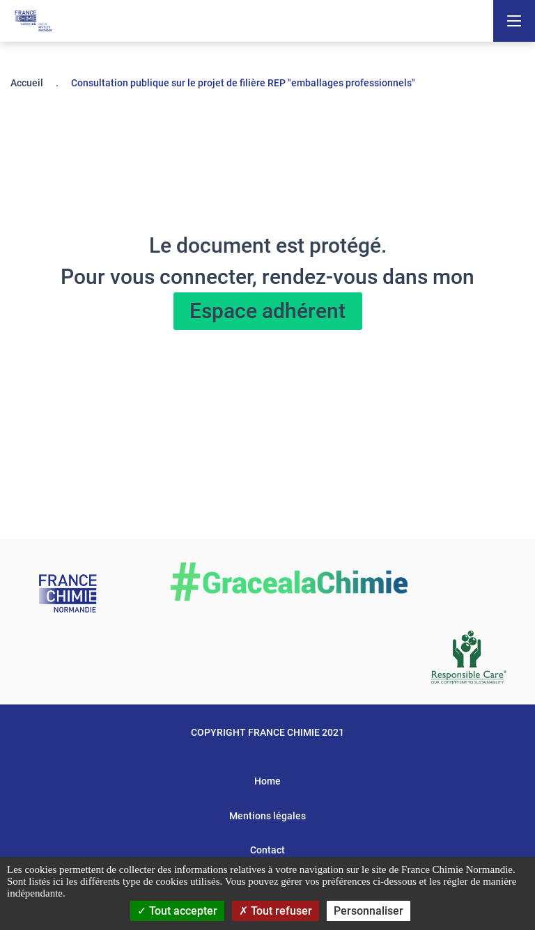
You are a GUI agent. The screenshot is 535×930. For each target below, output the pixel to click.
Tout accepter (177, 910)
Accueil (26, 82)
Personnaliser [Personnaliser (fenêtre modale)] (368, 910)
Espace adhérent (267, 311)
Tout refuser (275, 910)
